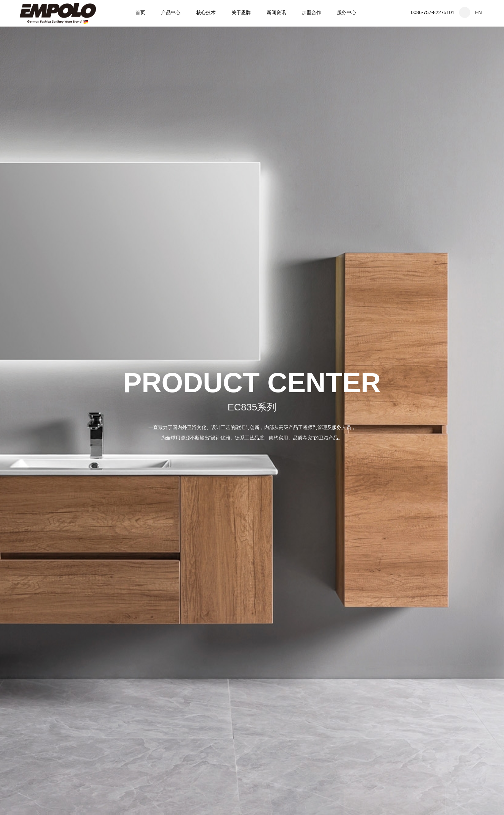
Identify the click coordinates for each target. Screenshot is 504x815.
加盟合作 (311, 12)
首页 (140, 12)
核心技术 (206, 12)
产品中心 (170, 12)
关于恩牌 (241, 12)
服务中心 (346, 12)
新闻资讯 (276, 12)
